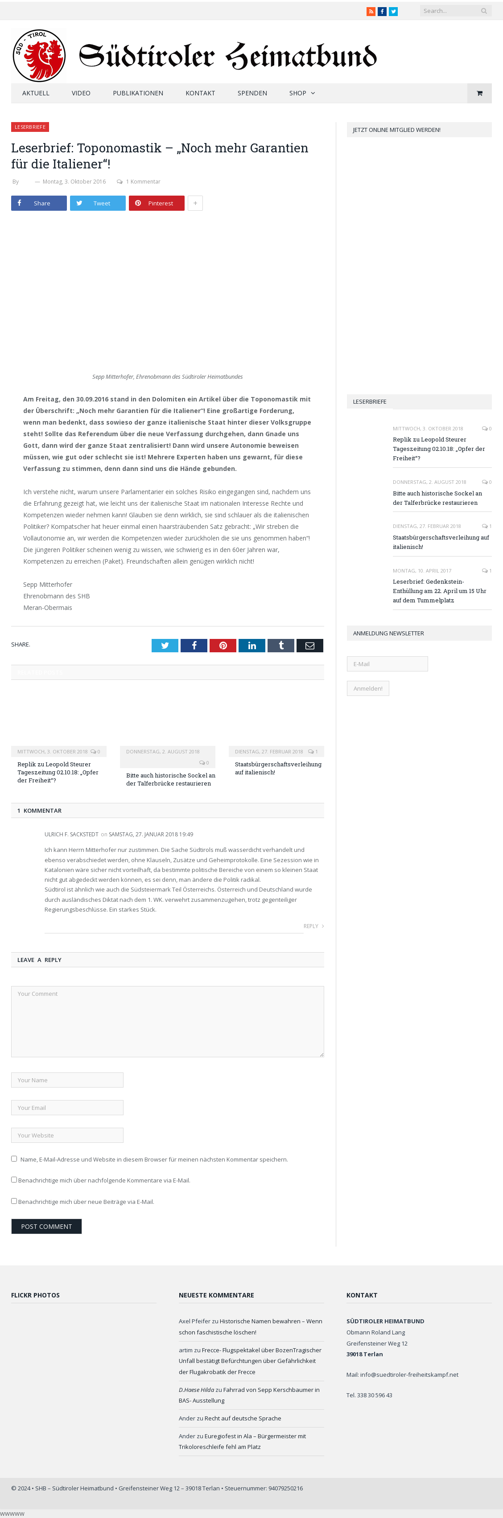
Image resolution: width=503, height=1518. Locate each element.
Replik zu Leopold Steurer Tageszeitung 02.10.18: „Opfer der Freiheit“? (58, 772)
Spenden (252, 93)
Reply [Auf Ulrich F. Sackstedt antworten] (314, 926)
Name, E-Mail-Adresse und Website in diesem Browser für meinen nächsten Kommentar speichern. (154, 1159)
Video (81, 93)
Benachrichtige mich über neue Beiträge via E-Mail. (86, 1202)
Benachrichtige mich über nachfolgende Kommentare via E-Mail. (104, 1180)
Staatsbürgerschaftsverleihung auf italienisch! (441, 542)
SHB (26, 181)
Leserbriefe (30, 126)
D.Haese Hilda (196, 1390)
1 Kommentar (139, 181)
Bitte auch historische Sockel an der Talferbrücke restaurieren (170, 779)
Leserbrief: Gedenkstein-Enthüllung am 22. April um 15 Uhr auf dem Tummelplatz (440, 590)
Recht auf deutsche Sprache (243, 1418)
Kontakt (200, 93)
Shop (297, 93)
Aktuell (35, 93)
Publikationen (138, 93)
